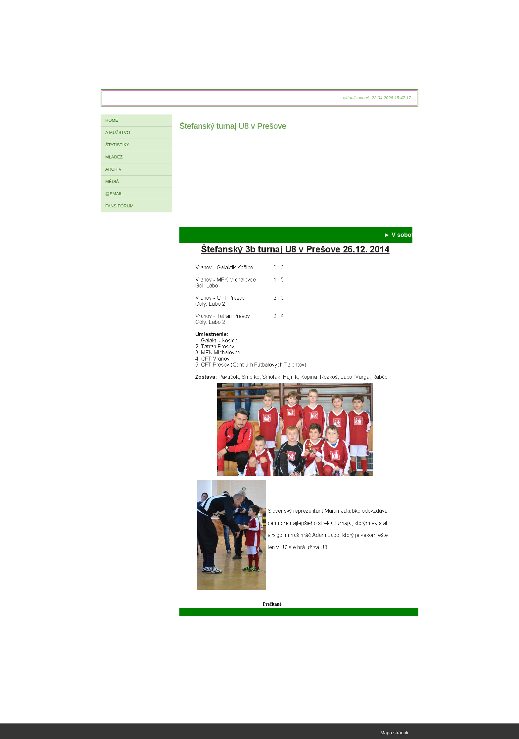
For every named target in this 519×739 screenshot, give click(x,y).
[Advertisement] (295, 180)
